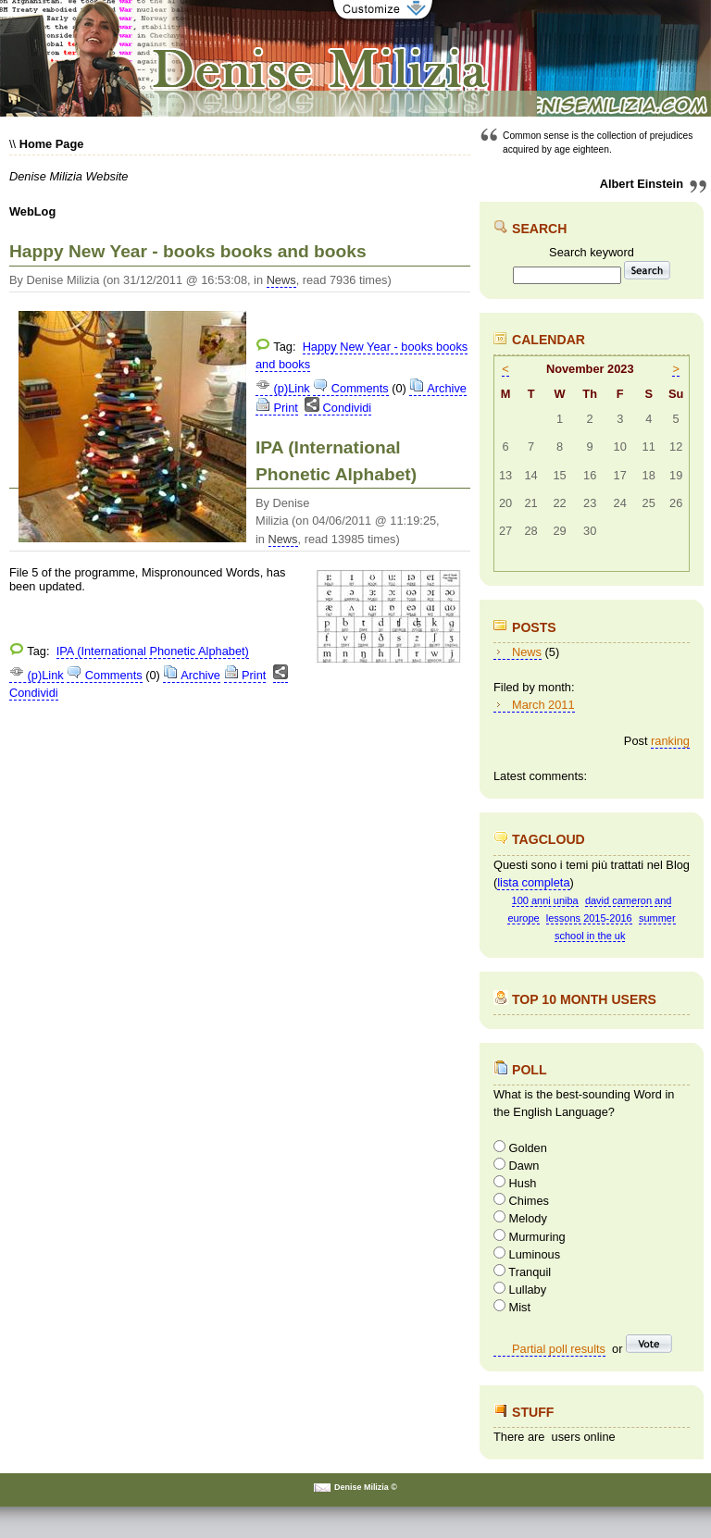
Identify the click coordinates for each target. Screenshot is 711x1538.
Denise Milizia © (365, 1487)
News (281, 280)
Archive (438, 388)
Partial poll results (558, 1349)
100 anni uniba (545, 900)
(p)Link (283, 388)
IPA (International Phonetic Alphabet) (152, 651)
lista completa (533, 882)
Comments (350, 388)
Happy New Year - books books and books (188, 251)
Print (277, 408)
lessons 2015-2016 (589, 918)
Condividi (338, 408)
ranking (670, 741)
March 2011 (543, 705)
